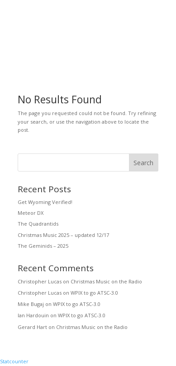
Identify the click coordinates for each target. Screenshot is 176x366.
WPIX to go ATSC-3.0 (94, 292)
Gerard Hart (32, 327)
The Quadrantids (38, 223)
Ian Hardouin (33, 315)
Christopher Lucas (40, 281)
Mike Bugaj (31, 304)
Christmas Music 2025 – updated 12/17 (63, 235)
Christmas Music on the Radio (106, 281)
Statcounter (14, 361)
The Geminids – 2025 (43, 245)
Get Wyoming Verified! (45, 202)
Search (143, 162)
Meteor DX (30, 212)
